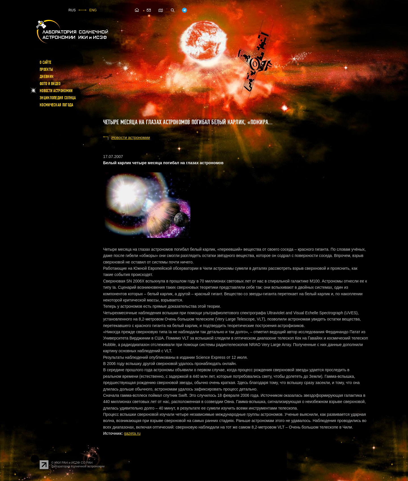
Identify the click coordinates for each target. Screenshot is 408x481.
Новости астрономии (56, 90)
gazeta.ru (132, 433)
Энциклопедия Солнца (58, 97)
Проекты (46, 69)
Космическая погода (56, 104)
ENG (93, 10)
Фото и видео (50, 83)
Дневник (47, 76)
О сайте (45, 62)
